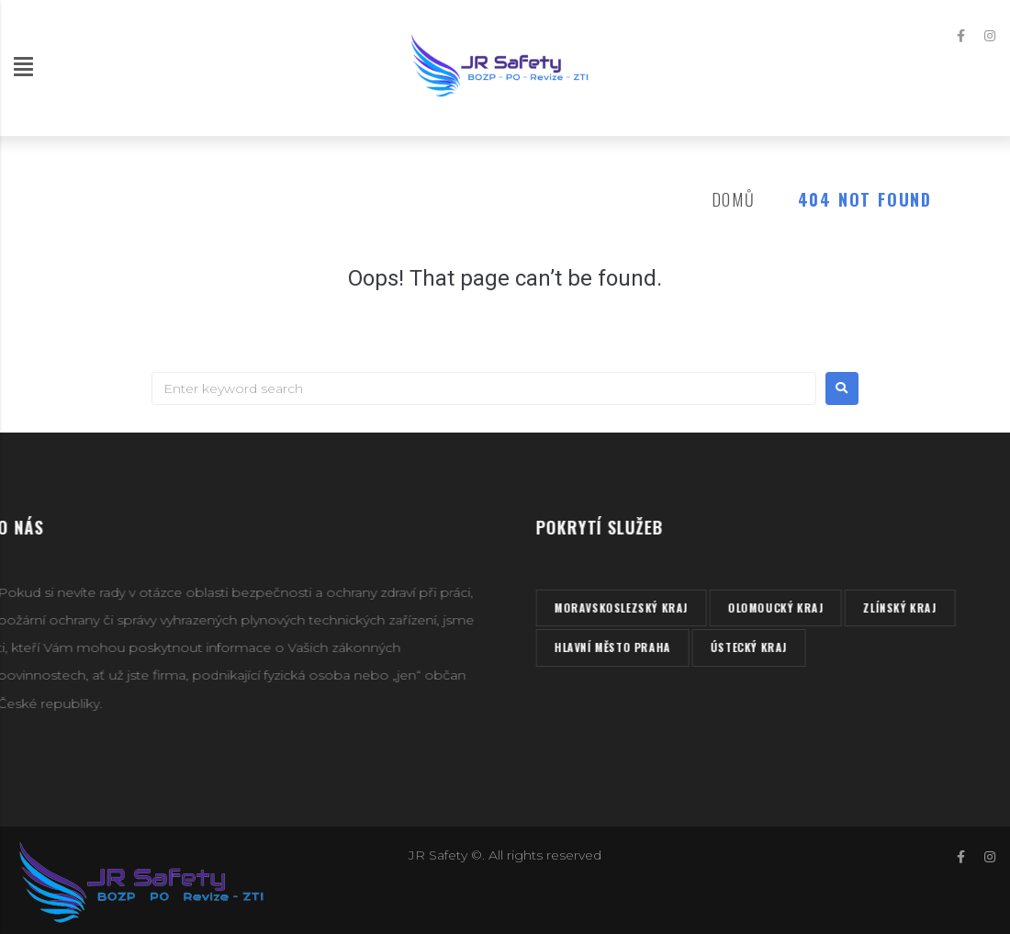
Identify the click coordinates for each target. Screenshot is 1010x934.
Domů (734, 199)
